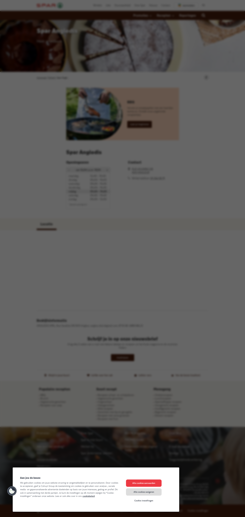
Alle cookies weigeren (144, 492)
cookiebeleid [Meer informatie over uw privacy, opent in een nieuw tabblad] (88, 496)
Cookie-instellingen (143, 500)
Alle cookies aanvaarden (143, 483)
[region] (96, 489)
